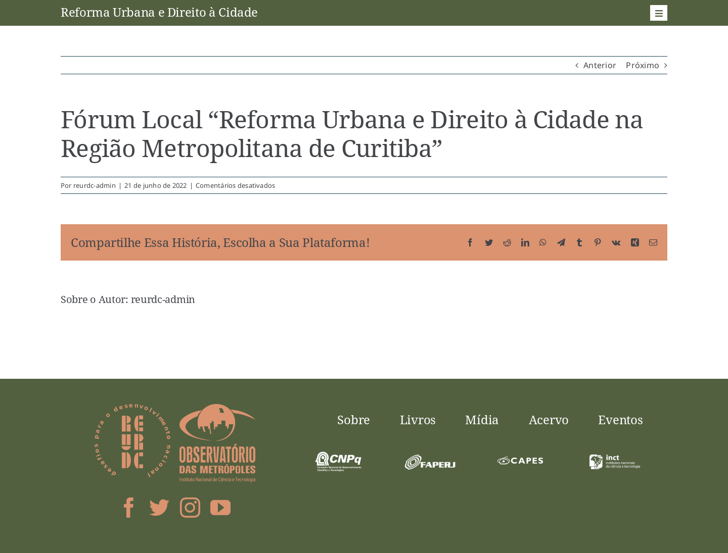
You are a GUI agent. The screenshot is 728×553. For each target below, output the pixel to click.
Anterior (599, 65)
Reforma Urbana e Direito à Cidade (159, 12)
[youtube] (220, 507)
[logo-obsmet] (217, 408)
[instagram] (190, 507)
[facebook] (129, 507)
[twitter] (159, 507)
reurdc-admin (94, 185)
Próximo (642, 65)
